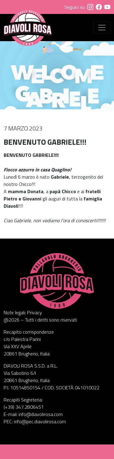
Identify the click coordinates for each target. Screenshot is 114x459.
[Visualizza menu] (101, 27)
